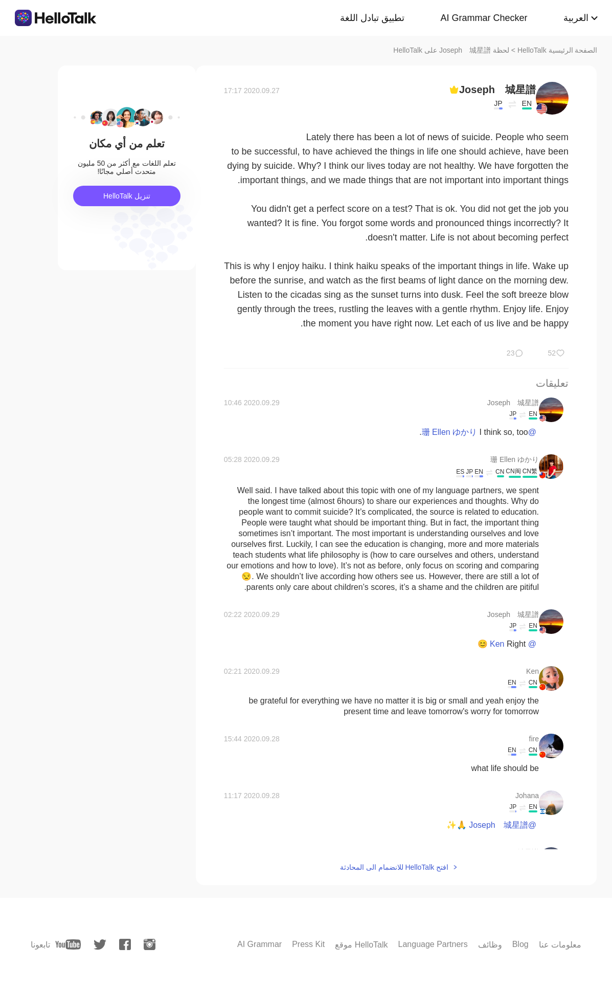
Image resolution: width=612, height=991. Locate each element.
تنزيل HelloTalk (126, 196)
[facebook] (125, 944)
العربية (575, 18)
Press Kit (308, 944)
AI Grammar (259, 944)
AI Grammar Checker (483, 18)
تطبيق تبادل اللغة (372, 18)
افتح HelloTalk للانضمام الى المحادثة (394, 867)
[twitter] (100, 944)
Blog (520, 944)
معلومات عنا (560, 944)
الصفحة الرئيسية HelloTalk (557, 50)
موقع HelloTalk (361, 944)
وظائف (490, 944)
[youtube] (68, 944)
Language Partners (433, 944)
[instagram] (149, 944)
